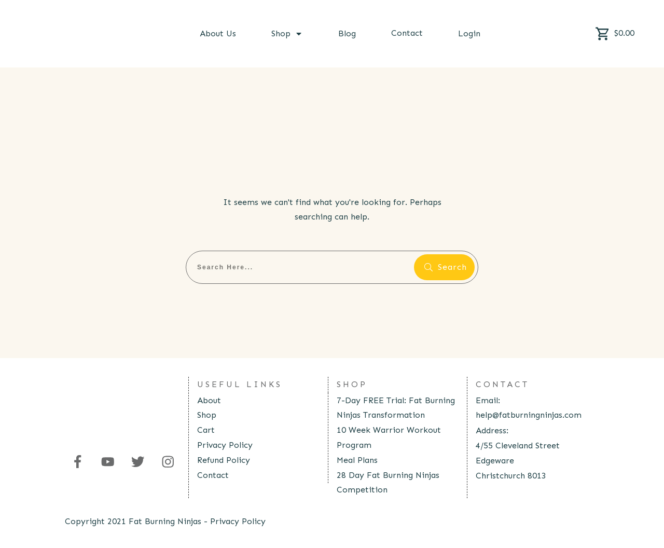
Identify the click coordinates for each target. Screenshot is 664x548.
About (209, 400)
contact (502, 384)
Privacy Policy (225, 445)
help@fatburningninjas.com (529, 415)
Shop (206, 415)
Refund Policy (223, 460)
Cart (206, 430)
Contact (213, 475)
